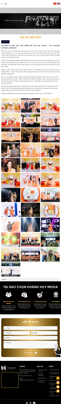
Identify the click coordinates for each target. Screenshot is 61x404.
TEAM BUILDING (42, 378)
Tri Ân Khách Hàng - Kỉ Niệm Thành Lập (54, 373)
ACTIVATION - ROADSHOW (41, 381)
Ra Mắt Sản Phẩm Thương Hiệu (54, 388)
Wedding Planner (54, 369)
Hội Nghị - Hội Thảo (54, 395)
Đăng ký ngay (30, 353)
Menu (4, 3)
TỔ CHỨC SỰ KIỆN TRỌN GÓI (42, 370)
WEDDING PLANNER (40, 374)
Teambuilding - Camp (53, 377)
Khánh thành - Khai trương (54, 392)
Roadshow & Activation (53, 384)
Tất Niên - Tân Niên (54, 380)
